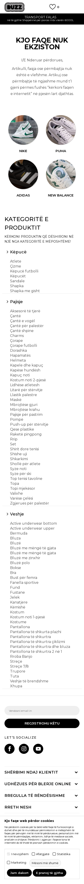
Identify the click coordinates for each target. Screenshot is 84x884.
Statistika (63, 854)
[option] (42, 19)
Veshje (17, 514)
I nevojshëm (20, 854)
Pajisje (16, 301)
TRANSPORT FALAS (42, 17)
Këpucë (18, 252)
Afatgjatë (43, 854)
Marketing (18, 862)
